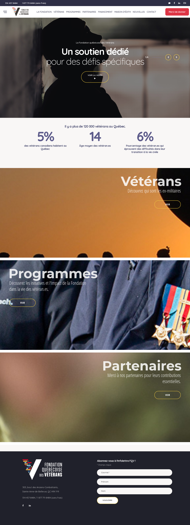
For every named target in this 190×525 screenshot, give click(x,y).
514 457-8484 (11, 3)
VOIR (167, 204)
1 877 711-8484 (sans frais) (34, 3)
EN (184, 3)
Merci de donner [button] (177, 12)
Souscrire (107, 500)
